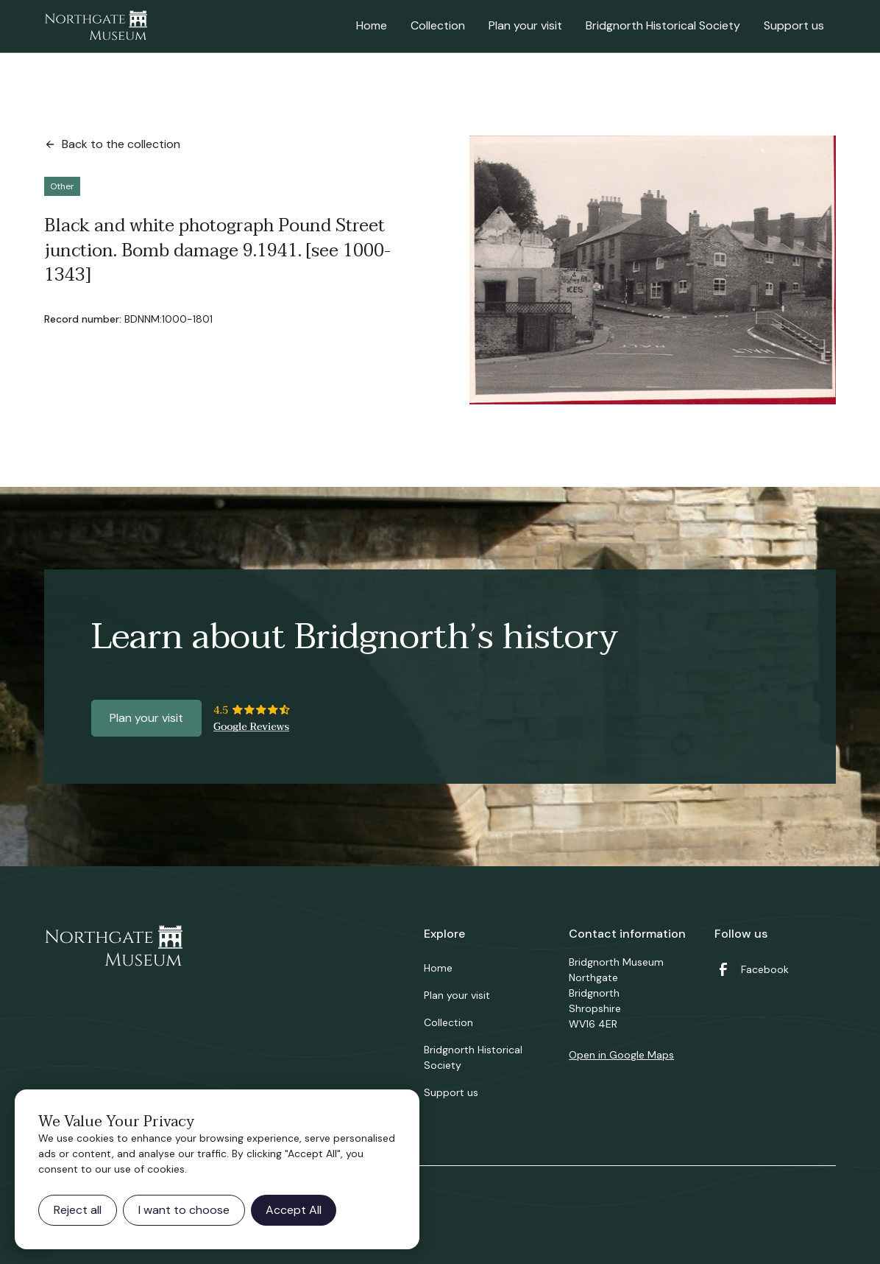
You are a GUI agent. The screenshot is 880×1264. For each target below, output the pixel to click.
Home (371, 25)
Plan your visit (525, 25)
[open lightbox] (652, 270)
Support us (794, 25)
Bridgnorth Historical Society (663, 25)
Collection (438, 25)
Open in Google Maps (621, 1054)
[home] (95, 26)
